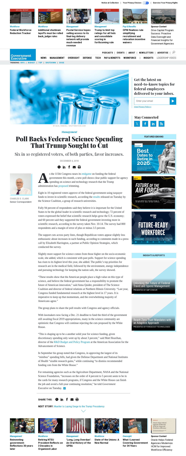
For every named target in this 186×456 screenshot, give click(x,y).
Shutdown (50, 63)
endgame (86, 173)
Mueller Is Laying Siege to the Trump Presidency (79, 406)
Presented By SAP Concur (145, 290)
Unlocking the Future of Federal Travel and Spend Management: (151, 284)
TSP (40, 63)
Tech (98, 57)
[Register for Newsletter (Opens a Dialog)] (173, 101)
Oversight (74, 57)
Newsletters (146, 52)
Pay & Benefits (112, 57)
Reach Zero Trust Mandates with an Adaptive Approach (152, 321)
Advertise (162, 52)
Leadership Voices (166, 57)
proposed (63, 185)
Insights (148, 57)
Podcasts (107, 52)
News (43, 57)
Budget (31, 63)
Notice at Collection (110, 3)
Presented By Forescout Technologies (151, 327)
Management (57, 57)
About (131, 52)
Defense (87, 57)
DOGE (61, 63)
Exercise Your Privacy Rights (165, 3)
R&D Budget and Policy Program (72, 342)
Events (121, 52)
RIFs (22, 63)
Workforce (130, 57)
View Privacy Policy (142, 107)
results (96, 196)
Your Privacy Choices (136, 3)
